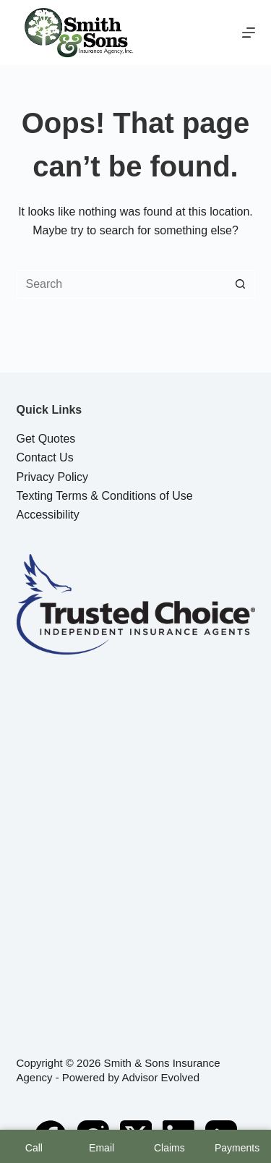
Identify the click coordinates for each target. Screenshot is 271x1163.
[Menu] (248, 32)
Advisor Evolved (160, 1077)
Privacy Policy (53, 477)
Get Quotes (46, 439)
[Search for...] (121, 284)
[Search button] (240, 284)
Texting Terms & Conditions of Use (105, 496)
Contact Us (45, 457)
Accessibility (48, 514)
